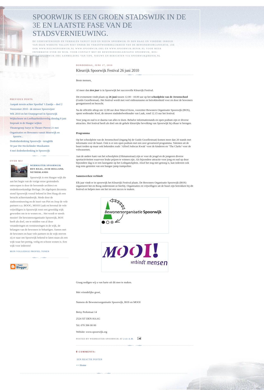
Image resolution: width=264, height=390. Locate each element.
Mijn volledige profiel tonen (29, 251)
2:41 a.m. (128, 339)
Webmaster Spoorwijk (45, 165)
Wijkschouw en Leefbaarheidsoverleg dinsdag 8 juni (38, 118)
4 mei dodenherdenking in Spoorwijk (30, 150)
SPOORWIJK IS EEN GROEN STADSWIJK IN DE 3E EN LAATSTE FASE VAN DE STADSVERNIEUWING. (109, 25)
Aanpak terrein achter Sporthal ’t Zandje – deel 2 (36, 104)
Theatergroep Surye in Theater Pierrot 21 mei (34, 127)
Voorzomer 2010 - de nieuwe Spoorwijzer (32, 108)
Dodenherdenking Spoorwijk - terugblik (31, 141)
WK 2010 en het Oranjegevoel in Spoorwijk (33, 113)
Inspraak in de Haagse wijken (26, 123)
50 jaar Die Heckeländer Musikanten (29, 145)
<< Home (81, 365)
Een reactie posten (89, 359)
